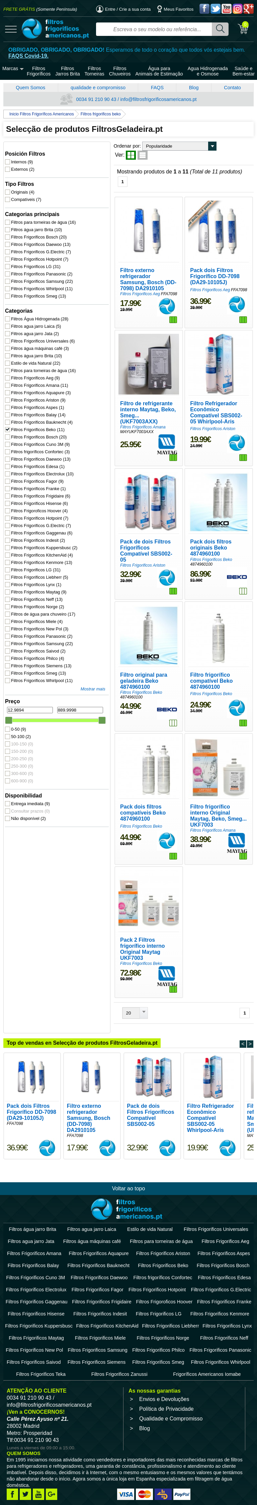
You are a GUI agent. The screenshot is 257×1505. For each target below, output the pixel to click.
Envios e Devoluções (164, 1353)
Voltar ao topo (128, 1142)
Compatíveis (26, 193)
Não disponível (28, 812)
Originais (23, 186)
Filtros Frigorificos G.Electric (40, 246)
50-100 (21, 730)
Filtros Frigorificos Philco (38, 652)
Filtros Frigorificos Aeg (35, 372)
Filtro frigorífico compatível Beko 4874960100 (206, 651)
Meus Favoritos (175, 9)
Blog (194, 87)
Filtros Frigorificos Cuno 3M (40, 438)
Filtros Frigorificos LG (36, 260)
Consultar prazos (30, 805)
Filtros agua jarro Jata (35, 327)
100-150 (22, 738)
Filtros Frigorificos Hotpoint (40, 253)
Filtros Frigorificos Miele (37, 615)
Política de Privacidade (166, 1363)
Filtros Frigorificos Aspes (38, 401)
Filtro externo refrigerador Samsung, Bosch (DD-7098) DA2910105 (118, 263)
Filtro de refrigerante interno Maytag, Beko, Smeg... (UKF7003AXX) (119, 392)
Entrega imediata (30, 797)
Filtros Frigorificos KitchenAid (40, 549)
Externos (23, 163)
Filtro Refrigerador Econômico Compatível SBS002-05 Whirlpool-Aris (205, 392)
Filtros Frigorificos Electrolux (40, 468)
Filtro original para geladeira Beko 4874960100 (119, 651)
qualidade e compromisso (98, 87)
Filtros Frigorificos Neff (37, 593)
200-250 (22, 753)
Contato (232, 87)
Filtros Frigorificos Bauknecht (40, 416)
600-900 (22, 775)
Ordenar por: (89, 146)
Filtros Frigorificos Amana (40, 379)
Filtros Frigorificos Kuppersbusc (40, 541)
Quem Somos (30, 87)
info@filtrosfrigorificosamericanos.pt (49, 1359)
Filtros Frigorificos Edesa (38, 460)
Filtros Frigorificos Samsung (40, 275)
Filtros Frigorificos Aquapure (40, 387)
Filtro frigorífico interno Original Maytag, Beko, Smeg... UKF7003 (201, 777)
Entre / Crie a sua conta (123, 9)
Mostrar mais (54, 683)
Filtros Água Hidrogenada (40, 313)
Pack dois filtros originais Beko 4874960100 (204, 522)
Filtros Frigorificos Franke (38, 482)
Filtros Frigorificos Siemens (40, 660)
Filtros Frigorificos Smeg (38, 290)
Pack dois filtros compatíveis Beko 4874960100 (120, 774)
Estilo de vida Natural (36, 357)
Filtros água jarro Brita (36, 223)
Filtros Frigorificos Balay (38, 409)
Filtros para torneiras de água (40, 216)
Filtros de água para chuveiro (40, 608)
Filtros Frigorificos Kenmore (40, 556)
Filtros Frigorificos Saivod (38, 645)
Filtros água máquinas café (40, 342)
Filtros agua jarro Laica (36, 320)
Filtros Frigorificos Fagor (37, 475)
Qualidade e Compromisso (170, 1373)
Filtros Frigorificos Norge (38, 601)
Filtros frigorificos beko (101, 114)
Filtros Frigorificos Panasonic (40, 268)
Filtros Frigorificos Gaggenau (40, 527)
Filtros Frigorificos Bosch (39, 231)
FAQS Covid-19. (28, 56)
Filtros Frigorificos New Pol (40, 623)
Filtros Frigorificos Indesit (38, 534)
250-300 (22, 760)
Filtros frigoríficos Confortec (40, 446)
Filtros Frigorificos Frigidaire (40, 490)
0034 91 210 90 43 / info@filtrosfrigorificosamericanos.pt (128, 99)
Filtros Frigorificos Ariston (38, 394)
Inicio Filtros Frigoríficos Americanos (41, 114)
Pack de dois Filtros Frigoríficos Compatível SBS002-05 (113, 525)
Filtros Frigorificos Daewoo (40, 238)
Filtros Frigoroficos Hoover (39, 505)
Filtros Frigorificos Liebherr (40, 571)
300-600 (22, 767)
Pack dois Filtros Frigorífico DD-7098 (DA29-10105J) (207, 260)
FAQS (157, 87)
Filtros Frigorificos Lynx (36, 578)
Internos (22, 156)
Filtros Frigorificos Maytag (39, 586)
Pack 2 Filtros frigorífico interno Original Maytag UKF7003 (113, 906)
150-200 (22, 745)
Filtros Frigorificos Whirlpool (40, 283)
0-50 (18, 723)
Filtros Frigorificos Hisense (39, 497)
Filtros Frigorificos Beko (38, 423)
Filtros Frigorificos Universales (40, 335)
